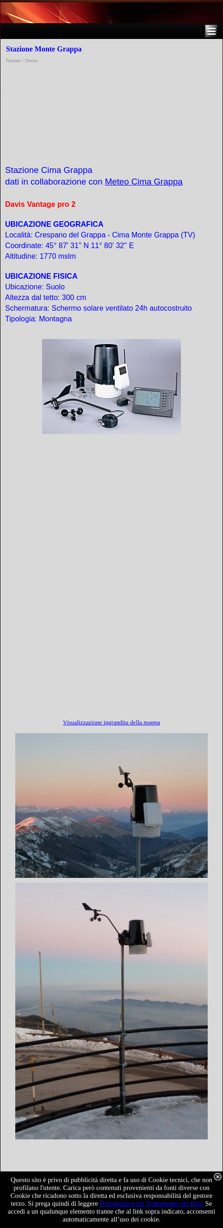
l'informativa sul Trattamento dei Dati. (151, 1203)
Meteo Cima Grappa (144, 181)
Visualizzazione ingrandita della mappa (111, 722)
